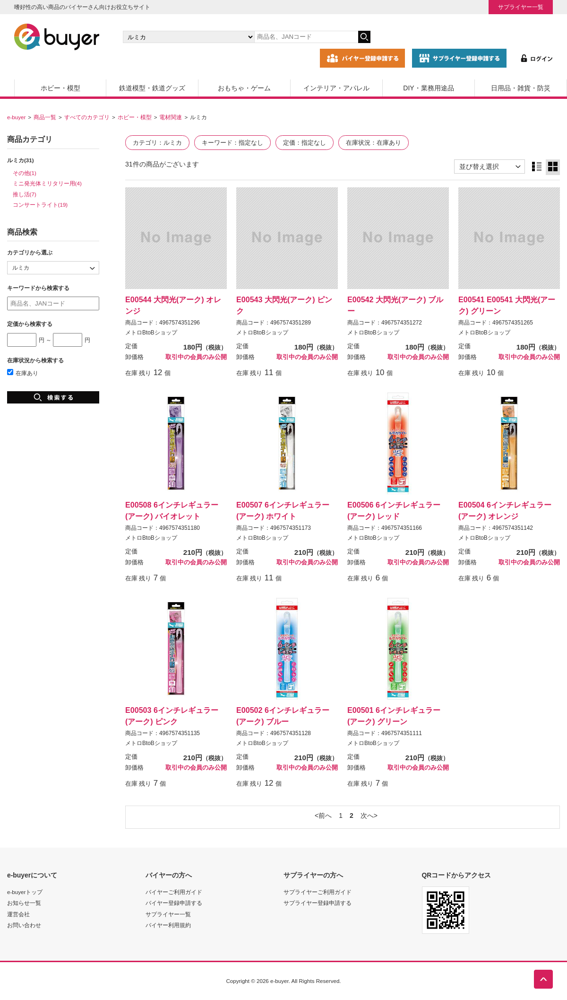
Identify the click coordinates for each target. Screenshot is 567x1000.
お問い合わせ (24, 925)
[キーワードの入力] (306, 37)
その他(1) (24, 173)
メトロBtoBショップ (151, 332)
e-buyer (16, 117)
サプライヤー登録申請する (318, 903)
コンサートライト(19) (40, 205)
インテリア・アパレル (336, 88)
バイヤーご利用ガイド (174, 892)
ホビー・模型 (60, 88)
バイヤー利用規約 (168, 925)
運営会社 (18, 914)
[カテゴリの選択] (188, 37)
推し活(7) (24, 194)
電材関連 (170, 117)
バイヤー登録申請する (174, 903)
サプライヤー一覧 (520, 7)
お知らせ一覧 (24, 903)
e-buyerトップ (25, 892)
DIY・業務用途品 (428, 88)
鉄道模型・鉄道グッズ (152, 88)
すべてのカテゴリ (87, 117)
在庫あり (22, 373)
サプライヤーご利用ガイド (318, 892)
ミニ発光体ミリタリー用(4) (47, 183)
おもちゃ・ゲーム (244, 88)
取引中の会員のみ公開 (196, 357)
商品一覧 (45, 117)
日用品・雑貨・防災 (520, 88)
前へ (325, 815)
